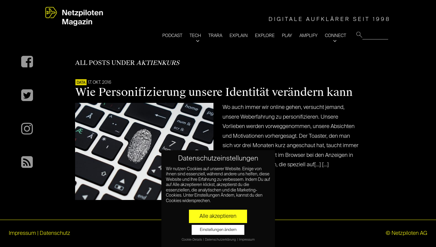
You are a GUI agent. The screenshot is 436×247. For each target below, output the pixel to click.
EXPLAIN (239, 35)
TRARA (215, 35)
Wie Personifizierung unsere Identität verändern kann (214, 92)
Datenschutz (55, 233)
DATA (81, 83)
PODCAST (172, 35)
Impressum (22, 233)
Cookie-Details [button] (192, 239)
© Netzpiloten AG (406, 233)
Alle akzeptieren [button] (218, 216)
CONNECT (335, 35)
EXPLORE (265, 35)
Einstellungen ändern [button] (218, 230)
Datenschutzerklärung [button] (220, 239)
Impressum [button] (247, 239)
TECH (195, 35)
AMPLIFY (308, 35)
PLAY (287, 35)
